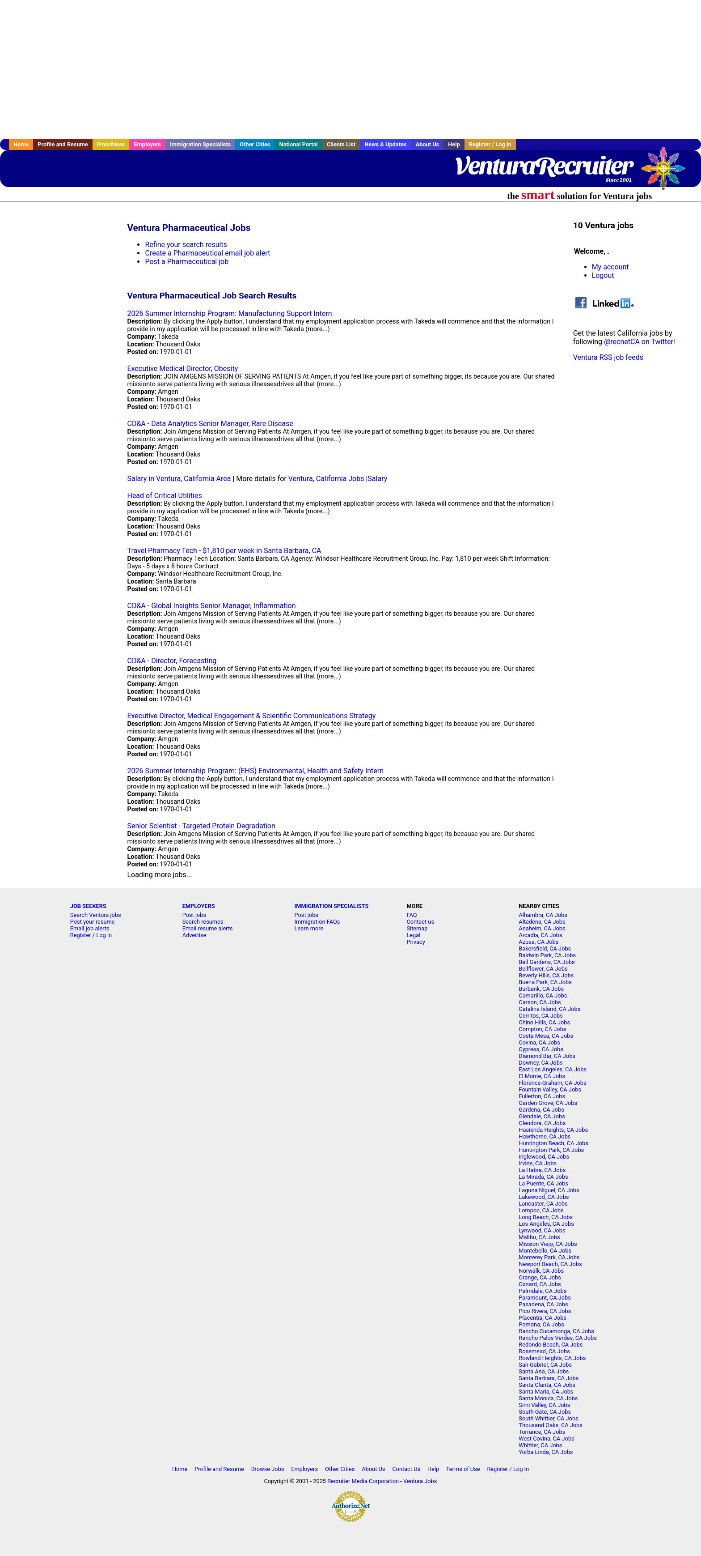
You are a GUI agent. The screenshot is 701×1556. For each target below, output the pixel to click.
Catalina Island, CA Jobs (549, 1009)
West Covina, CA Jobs (546, 1438)
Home (21, 144)
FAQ (411, 915)
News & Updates (385, 144)
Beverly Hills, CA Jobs (546, 975)
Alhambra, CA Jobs (543, 915)
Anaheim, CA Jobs (542, 928)
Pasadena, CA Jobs (543, 1304)
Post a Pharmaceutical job (186, 261)
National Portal (298, 144)
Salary (377, 478)
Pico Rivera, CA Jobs (545, 1311)
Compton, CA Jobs (542, 1029)
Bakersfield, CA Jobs (545, 948)
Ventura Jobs (420, 1481)
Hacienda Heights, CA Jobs (553, 1129)
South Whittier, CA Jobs (548, 1418)
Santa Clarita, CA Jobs (547, 1384)
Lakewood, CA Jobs (544, 1197)
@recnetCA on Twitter (638, 341)
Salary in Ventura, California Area (179, 478)
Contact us (420, 921)
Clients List (341, 144)
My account (610, 267)
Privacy (415, 941)
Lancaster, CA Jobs (543, 1203)
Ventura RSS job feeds (608, 357)
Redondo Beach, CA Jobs (551, 1344)
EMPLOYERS (198, 906)
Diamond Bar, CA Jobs (547, 1056)
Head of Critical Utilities (164, 495)
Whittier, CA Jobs (540, 1445)
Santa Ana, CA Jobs (544, 1371)
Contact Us (406, 1469)
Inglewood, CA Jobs (544, 1156)
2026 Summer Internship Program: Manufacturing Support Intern (229, 313)
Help (454, 144)
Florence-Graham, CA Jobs (552, 1082)
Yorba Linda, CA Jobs (546, 1452)
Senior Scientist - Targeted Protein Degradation (201, 826)
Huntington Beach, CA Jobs (553, 1143)
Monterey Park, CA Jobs (549, 1257)
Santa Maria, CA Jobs (546, 1391)
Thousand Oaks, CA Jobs (551, 1425)
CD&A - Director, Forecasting (171, 661)
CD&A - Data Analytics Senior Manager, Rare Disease (210, 423)
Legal (413, 935)
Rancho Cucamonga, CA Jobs (556, 1331)
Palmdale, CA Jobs (542, 1290)
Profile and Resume (63, 144)
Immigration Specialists (200, 144)
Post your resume (92, 921)
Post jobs (194, 915)
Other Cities (255, 144)
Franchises (111, 144)
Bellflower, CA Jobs (543, 968)
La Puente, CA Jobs (543, 1183)
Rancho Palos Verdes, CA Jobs (557, 1337)
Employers (147, 144)
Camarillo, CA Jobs (543, 995)
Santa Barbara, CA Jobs (549, 1378)
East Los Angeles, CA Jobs (553, 1069)
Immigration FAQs (317, 921)
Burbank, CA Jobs (541, 988)
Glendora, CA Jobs (542, 1123)
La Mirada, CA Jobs (543, 1176)
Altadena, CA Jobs (542, 921)
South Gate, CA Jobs (545, 1411)
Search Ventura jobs (95, 915)
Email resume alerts (207, 928)
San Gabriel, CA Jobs (545, 1364)
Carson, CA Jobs (540, 1002)
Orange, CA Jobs (540, 1277)
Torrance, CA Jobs (542, 1431)
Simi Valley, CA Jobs (544, 1405)
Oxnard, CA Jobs (540, 1284)
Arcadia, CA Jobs (540, 935)
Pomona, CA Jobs (541, 1324)
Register (80, 935)
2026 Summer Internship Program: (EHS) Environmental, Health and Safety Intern (255, 771)
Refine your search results (186, 244)
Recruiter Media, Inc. (667, 173)
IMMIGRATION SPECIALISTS (332, 906)
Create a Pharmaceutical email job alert (207, 253)
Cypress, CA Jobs (541, 1049)
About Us (427, 144)
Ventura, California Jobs (326, 478)
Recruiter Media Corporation (363, 1481)
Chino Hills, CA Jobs (544, 1022)
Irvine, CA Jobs (538, 1163)
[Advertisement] (350, 69)
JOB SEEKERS (88, 906)
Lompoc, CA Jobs (541, 1210)
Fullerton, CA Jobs (542, 1096)
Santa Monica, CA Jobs (548, 1398)
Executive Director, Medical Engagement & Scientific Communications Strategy (251, 716)
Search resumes (203, 921)
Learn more (309, 928)
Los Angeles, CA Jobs (546, 1223)
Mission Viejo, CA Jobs (548, 1244)
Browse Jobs (267, 1469)
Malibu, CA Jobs (539, 1237)
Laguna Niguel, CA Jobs (549, 1190)
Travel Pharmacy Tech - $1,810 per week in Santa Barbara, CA (224, 550)
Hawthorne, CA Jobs (544, 1136)
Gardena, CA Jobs (541, 1109)
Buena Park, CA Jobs (545, 982)
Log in (104, 935)
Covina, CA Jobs (539, 1042)
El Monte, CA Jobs (542, 1076)
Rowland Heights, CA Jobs (552, 1358)
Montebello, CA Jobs (545, 1250)
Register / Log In (490, 144)
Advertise (194, 935)
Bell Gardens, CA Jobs (546, 962)
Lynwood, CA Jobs (542, 1230)
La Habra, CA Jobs (542, 1170)
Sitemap (416, 928)
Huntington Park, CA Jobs (551, 1150)
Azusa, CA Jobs (538, 941)
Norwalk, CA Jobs (541, 1270)
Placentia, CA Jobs (542, 1317)
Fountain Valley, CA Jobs (550, 1089)
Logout (603, 275)
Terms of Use (463, 1469)
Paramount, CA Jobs (545, 1297)
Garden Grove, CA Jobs (548, 1103)
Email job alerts (90, 928)
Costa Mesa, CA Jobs (546, 1035)
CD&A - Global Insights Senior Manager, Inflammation (211, 605)
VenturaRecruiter (543, 165)
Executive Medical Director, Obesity (182, 368)
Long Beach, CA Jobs (546, 1217)
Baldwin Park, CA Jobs (547, 955)
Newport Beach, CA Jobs (550, 1264)
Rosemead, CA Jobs (544, 1351)
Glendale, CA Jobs (542, 1116)
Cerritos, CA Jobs (541, 1015)
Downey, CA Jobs (540, 1062)
